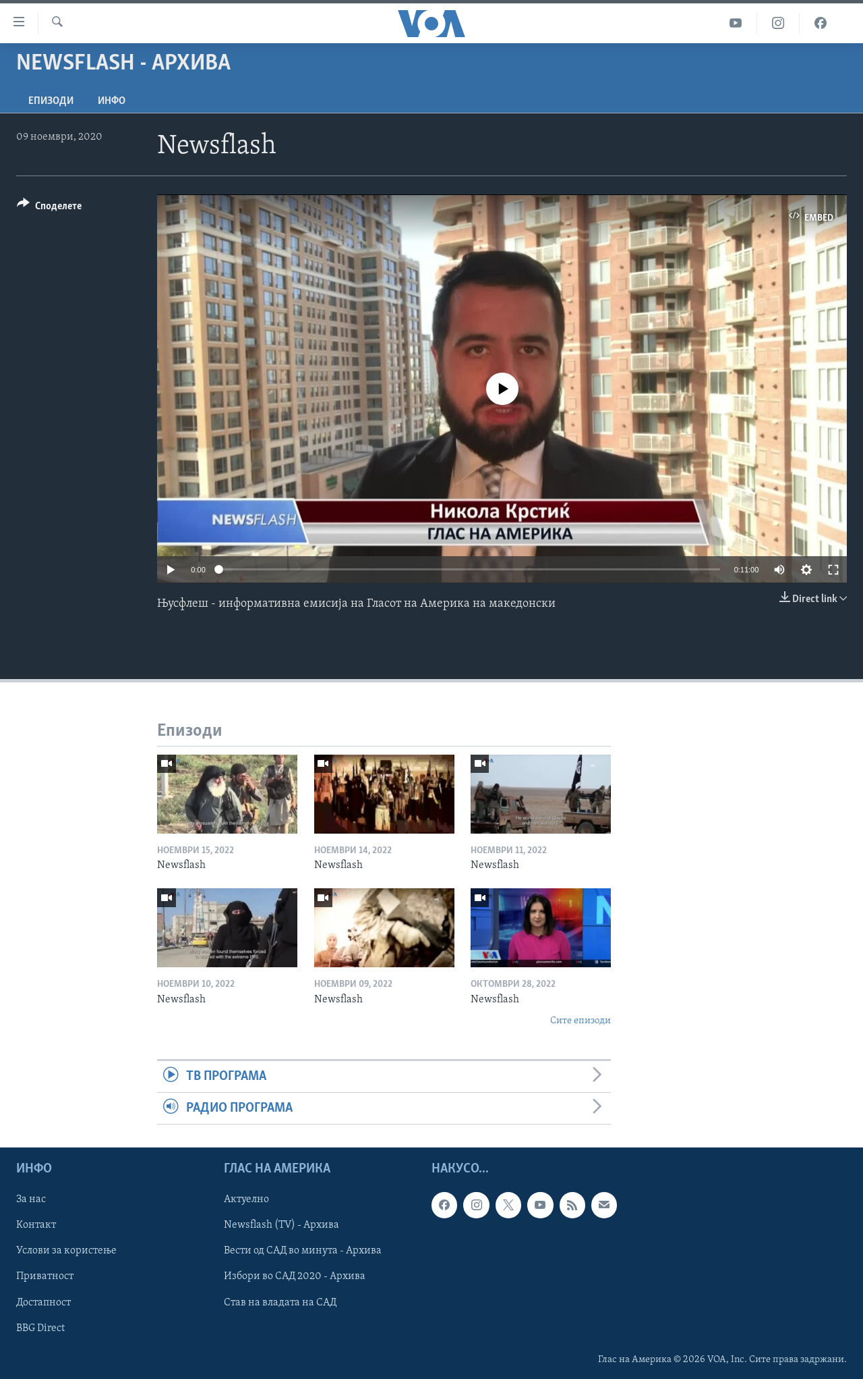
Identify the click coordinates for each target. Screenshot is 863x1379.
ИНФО (111, 101)
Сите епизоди (580, 1021)
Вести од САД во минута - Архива (303, 1251)
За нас (31, 1200)
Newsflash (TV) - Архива (281, 1225)
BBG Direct (40, 1328)
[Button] (49, 208)
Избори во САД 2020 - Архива (294, 1277)
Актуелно (246, 1200)
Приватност (44, 1277)
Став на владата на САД (280, 1302)
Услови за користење (66, 1251)
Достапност (43, 1302)
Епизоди (50, 101)
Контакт (36, 1225)
